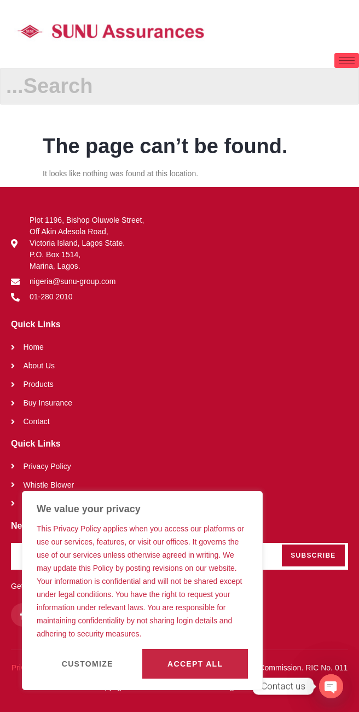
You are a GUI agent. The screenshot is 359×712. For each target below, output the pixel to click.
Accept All (195, 663)
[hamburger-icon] (346, 60)
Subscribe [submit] (313, 555)
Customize (87, 663)
